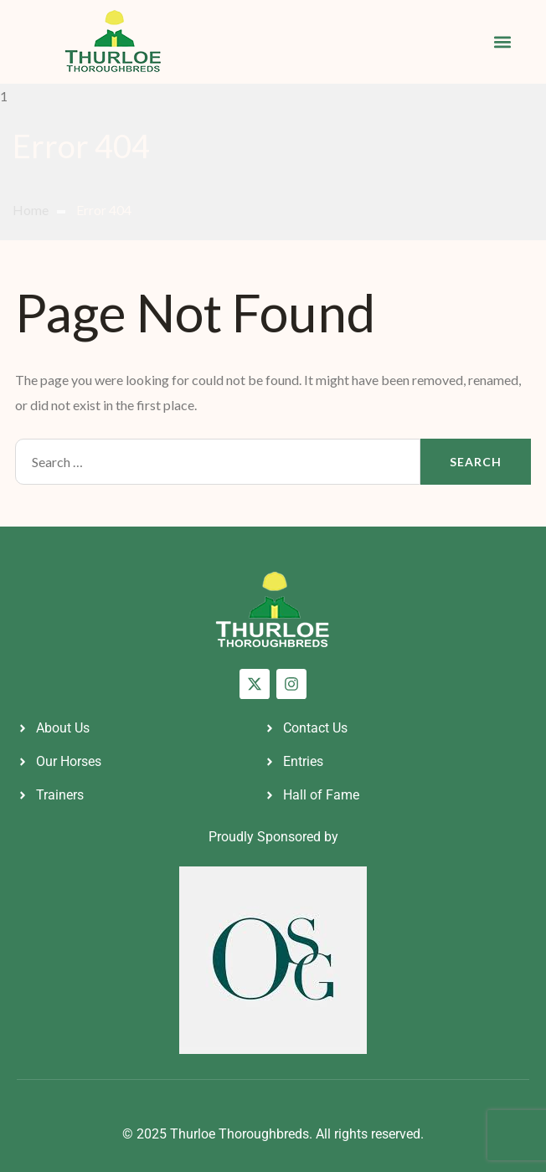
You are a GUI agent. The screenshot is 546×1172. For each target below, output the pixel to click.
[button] (502, 42)
